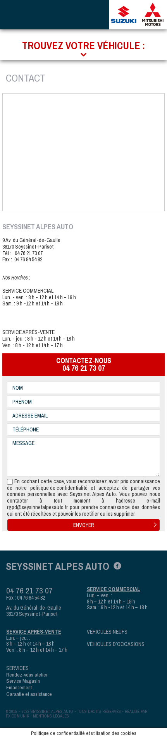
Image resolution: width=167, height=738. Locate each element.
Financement (19, 687)
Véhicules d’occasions (116, 644)
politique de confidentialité (59, 488)
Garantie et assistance (29, 694)
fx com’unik (17, 716)
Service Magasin (23, 681)
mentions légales (51, 716)
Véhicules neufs (107, 632)
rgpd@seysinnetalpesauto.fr (37, 507)
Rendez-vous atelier (27, 675)
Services (17, 668)
